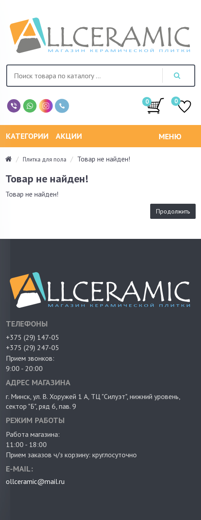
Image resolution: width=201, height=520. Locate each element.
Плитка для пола (44, 159)
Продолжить (173, 211)
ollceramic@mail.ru (35, 481)
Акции (69, 136)
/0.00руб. (155, 105)
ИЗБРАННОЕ (184, 107)
